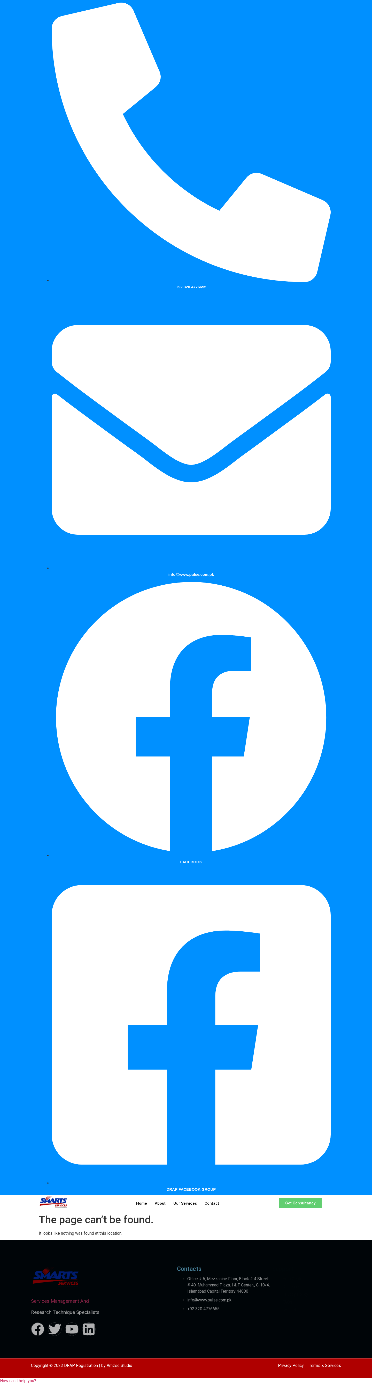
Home (141, 1203)
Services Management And (60, 1301)
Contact (212, 1203)
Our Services (185, 1203)
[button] (18, 1380)
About (160, 1203)
